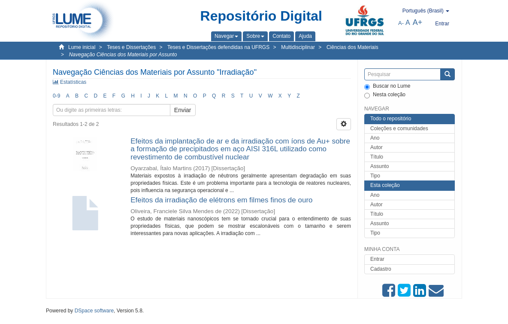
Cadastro (380, 269)
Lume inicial (81, 47)
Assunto (379, 166)
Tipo (375, 176)
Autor (376, 147)
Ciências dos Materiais (352, 47)
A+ (418, 22)
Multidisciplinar (298, 47)
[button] (226, 36)
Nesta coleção (384, 95)
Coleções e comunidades (399, 128)
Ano (374, 138)
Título (376, 157)
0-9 (56, 96)
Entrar (377, 259)
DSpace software (94, 311)
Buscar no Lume (387, 86)
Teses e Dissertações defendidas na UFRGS (218, 47)
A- (401, 23)
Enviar (182, 110)
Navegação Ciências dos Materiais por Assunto (123, 55)
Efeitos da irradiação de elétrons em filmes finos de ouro (221, 200)
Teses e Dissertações (131, 47)
